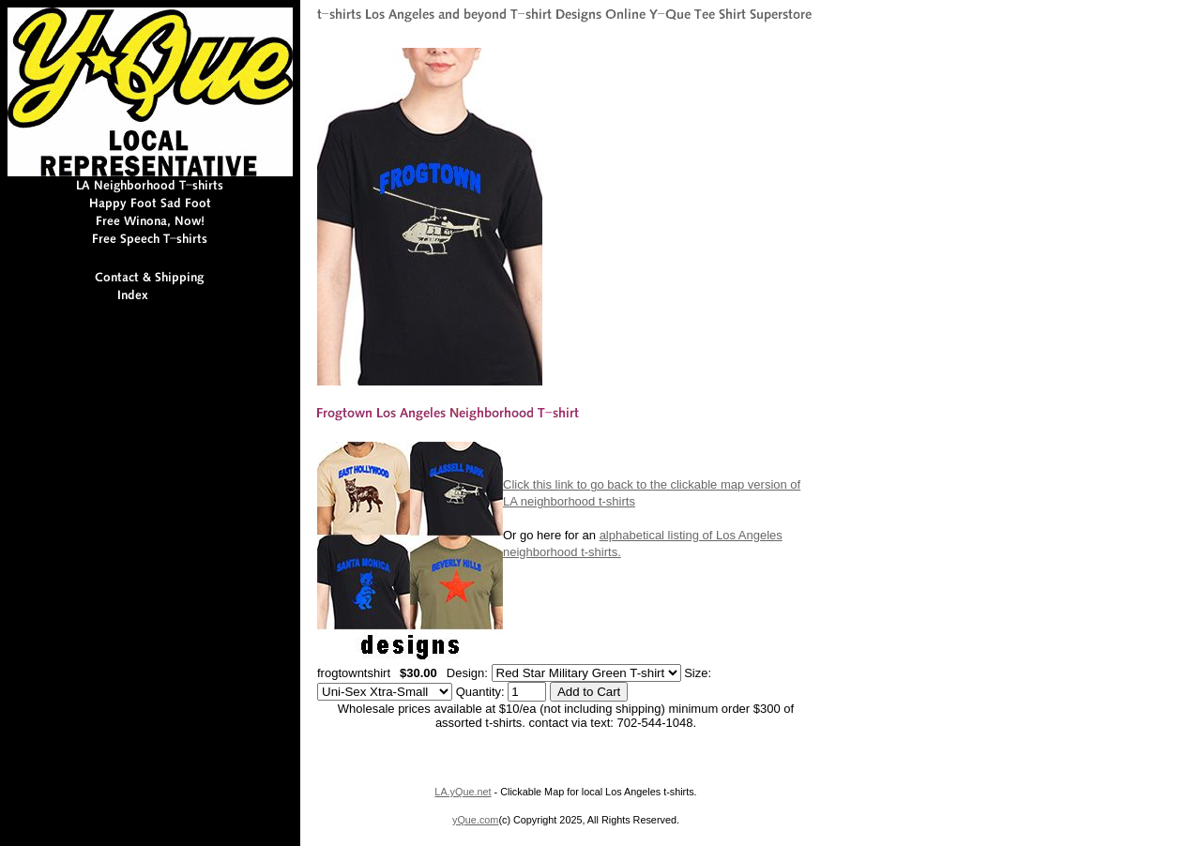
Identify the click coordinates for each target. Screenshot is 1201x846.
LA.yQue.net (462, 791)
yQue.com (475, 819)
